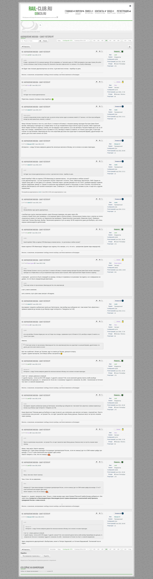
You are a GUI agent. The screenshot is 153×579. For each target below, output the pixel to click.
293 (94, 40)
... (90, 40)
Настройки (53, 549)
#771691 (24, 165)
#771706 (24, 517)
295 (102, 40)
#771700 (24, 364)
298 (114, 40)
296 (106, 40)
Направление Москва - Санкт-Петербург (37, 36)
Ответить (26, 46)
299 (118, 40)
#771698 (24, 304)
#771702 (24, 398)
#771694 (24, 233)
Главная (70, 11)
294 (98, 40)
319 (125, 40)
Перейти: (24, 553)
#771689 (24, 110)
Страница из (80, 40)
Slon (28, 85)
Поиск (45, 41)
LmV (28, 55)
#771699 (24, 325)
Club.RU (40, 8)
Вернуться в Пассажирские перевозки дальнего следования (38, 560)
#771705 (24, 465)
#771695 (24, 263)
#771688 (24, 85)
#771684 (24, 55)
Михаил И (30, 144)
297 (110, 40)
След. (129, 40)
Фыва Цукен (30, 263)
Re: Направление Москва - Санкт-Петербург (36, 52)
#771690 (24, 144)
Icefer (28, 110)
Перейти (46, 556)
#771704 (24, 433)
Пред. (59, 40)
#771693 (24, 202)
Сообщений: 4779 (67, 40)
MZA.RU (40, 14)
